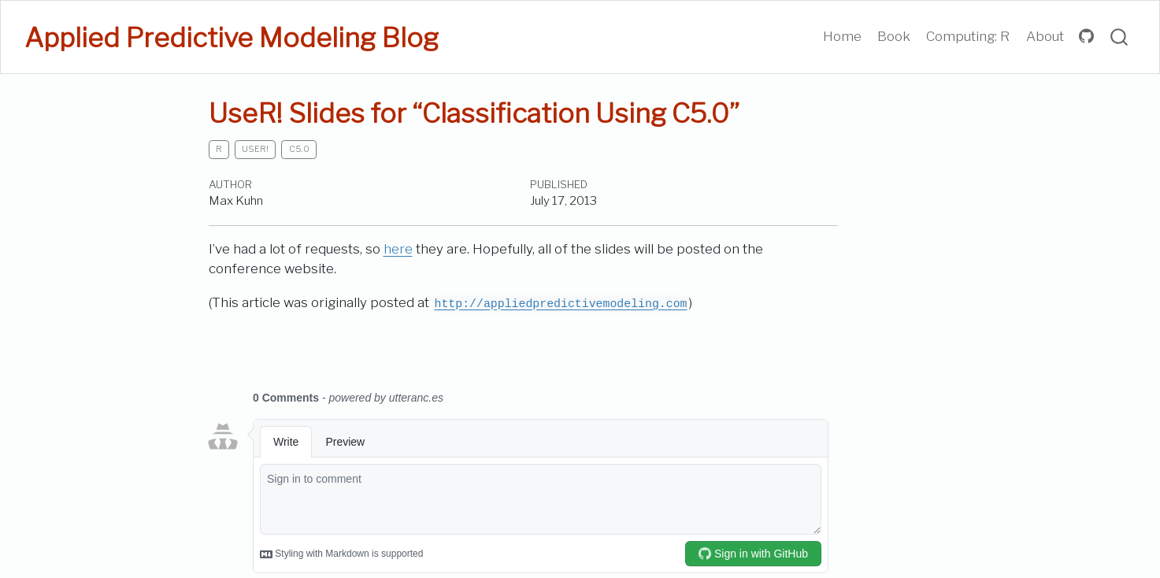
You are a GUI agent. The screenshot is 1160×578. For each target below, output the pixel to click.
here (398, 249)
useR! (255, 148)
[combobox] (1120, 37)
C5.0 (299, 148)
